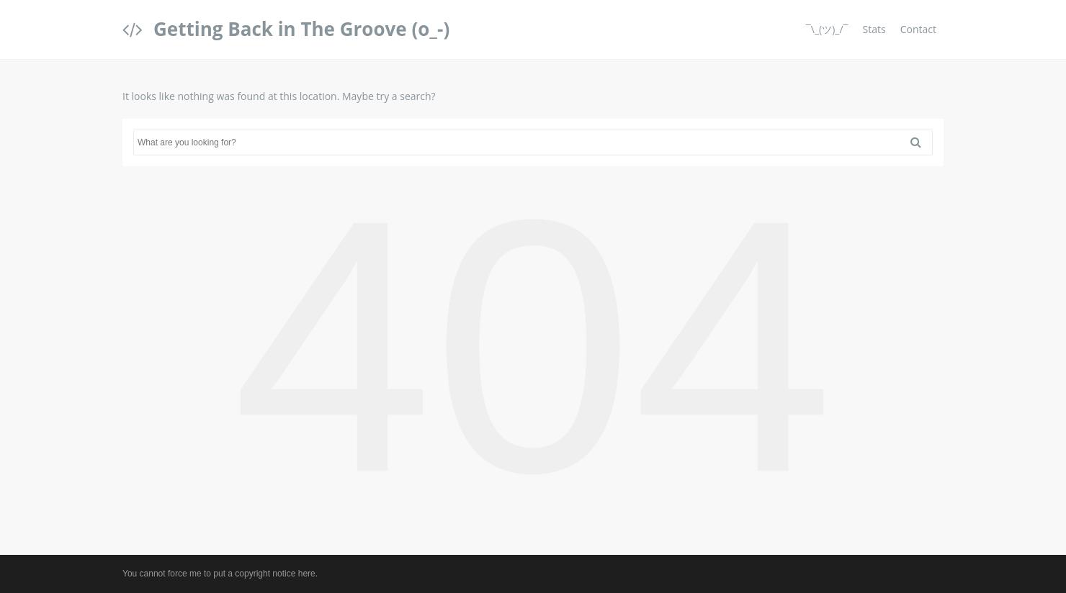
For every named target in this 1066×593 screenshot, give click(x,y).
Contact (918, 29)
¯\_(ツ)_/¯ (827, 29)
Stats (874, 29)
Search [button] (921, 142)
